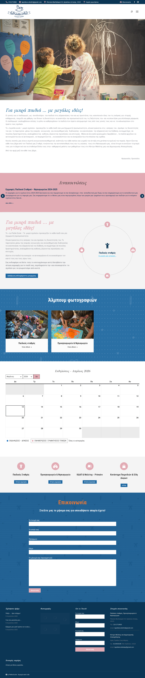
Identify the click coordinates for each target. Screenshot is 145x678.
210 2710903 (11, 2)
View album (27, 347)
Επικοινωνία (125, 2)
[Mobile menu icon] (137, 11)
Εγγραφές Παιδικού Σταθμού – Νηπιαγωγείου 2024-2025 (31, 189)
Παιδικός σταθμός (26, 343)
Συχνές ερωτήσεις (91, 2)
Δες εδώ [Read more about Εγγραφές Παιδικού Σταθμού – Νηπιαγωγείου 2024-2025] (9, 203)
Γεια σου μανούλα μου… (13, 620)
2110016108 (117, 644)
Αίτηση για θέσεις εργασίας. (14, 665)
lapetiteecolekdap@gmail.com (124, 647)
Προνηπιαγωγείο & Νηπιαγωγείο (73, 343)
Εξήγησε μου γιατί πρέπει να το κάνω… (18, 627)
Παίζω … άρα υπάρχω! (13, 613)
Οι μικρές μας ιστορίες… (107, 256)
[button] (18, 441)
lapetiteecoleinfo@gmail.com (30, 2)
